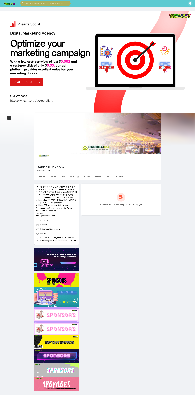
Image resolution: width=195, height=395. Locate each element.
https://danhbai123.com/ (50, 229)
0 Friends (44, 220)
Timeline (41, 177)
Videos (98, 177)
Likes (63, 177)
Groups (53, 177)
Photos (87, 177)
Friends (74, 177)
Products (119, 177)
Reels (108, 177)
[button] (45, 3)
